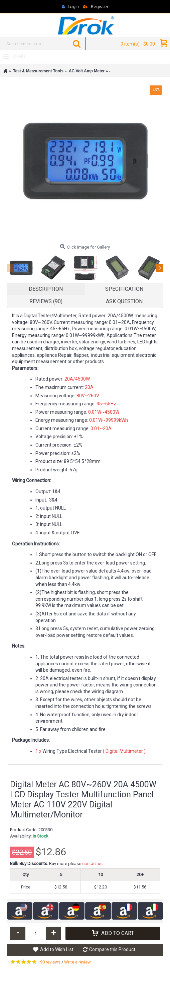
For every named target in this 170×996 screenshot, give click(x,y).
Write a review (77, 962)
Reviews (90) (45, 301)
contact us (92, 863)
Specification (124, 289)
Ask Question (124, 301)
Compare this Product (112, 949)
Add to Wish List (56, 949)
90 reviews (50, 962)
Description (46, 289)
